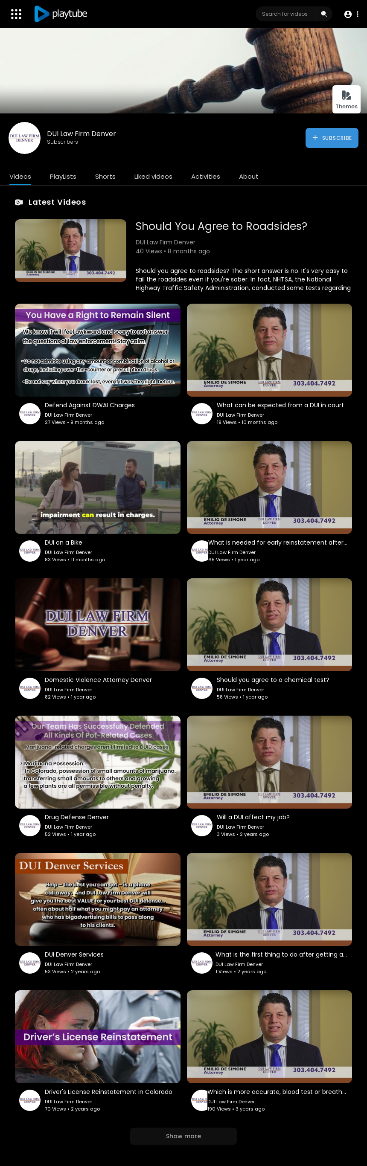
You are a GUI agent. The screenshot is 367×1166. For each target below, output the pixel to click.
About (249, 176)
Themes (346, 100)
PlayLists (63, 176)
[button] (351, 14)
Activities (205, 176)
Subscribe (332, 138)
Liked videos (153, 176)
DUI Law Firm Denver (81, 134)
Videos (20, 176)
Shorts (105, 176)
